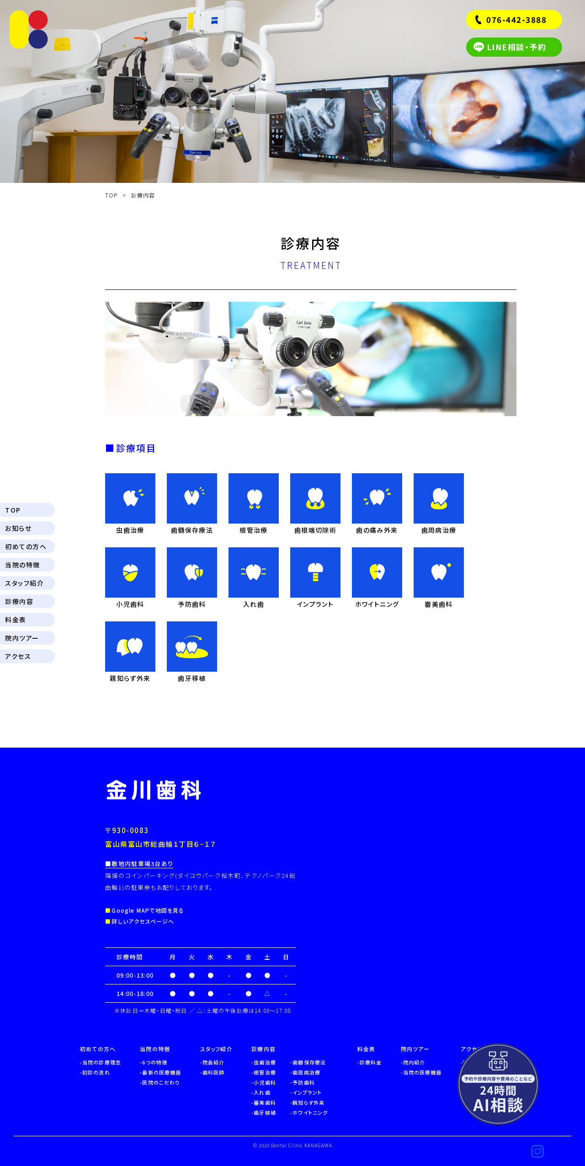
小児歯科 (265, 1082)
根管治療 (265, 1072)
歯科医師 (213, 1072)
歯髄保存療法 (309, 1062)
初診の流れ (96, 1072)
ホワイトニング (310, 1112)
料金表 (16, 619)
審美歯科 (265, 1102)
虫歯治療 (265, 1062)
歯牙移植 (265, 1112)
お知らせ (18, 528)
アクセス (18, 656)
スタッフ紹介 (24, 583)
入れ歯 (262, 1092)
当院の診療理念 (101, 1062)
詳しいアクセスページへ (143, 921)
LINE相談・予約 (517, 47)
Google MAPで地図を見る (148, 910)
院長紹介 (213, 1062)
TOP (13, 509)
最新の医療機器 (161, 1072)
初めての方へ (26, 546)
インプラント (307, 1092)
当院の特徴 (22, 564)
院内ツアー (22, 637)
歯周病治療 (306, 1072)
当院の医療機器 (422, 1072)
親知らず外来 (308, 1102)
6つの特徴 (154, 1062)
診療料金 (371, 1062)
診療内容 (19, 601)
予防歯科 (303, 1082)
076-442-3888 (516, 19)
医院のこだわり (161, 1082)
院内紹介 (414, 1062)
